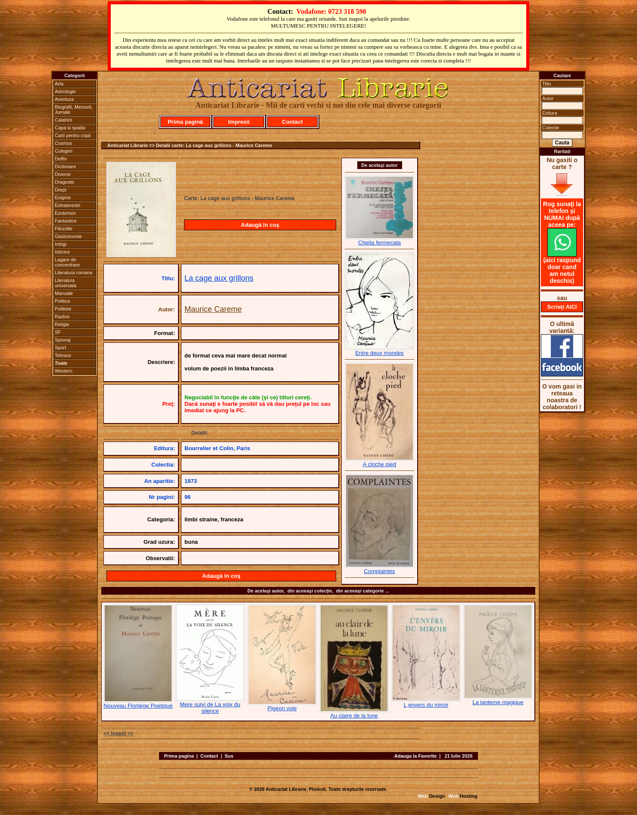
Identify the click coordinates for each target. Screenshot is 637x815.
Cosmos (63, 143)
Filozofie (63, 228)
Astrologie (65, 91)
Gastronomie (68, 236)
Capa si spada (70, 127)
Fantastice (66, 220)
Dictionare (65, 166)
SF (58, 332)
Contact (292, 122)
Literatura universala (65, 283)
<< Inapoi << (118, 733)
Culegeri (63, 151)
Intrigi (60, 244)
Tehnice (63, 355)
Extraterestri (67, 205)
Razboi (62, 316)
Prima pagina (179, 756)
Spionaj (63, 339)
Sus (229, 756)
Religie (62, 324)
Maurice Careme (213, 309)
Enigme (63, 197)
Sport (60, 347)
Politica (62, 301)
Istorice (62, 251)
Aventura (64, 99)
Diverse (63, 174)
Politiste (63, 308)
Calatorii (63, 119)
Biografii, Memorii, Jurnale (74, 109)
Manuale (64, 293)
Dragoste (64, 182)
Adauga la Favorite (415, 756)
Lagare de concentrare (67, 262)
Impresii (239, 122)
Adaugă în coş (260, 225)
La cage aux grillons (218, 278)
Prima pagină (185, 122)
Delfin (61, 158)
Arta (59, 83)
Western (63, 370)
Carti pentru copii (73, 135)
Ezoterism (65, 213)
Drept (60, 189)
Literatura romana (73, 272)
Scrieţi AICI (562, 307)
